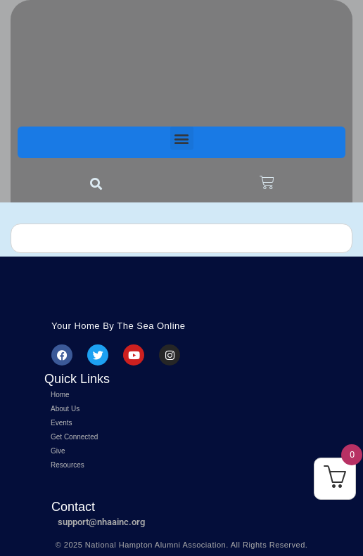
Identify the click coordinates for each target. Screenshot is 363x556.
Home (60, 395)
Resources (67, 465)
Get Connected (74, 437)
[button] (181, 138)
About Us (65, 409)
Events (61, 423)
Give (58, 451)
